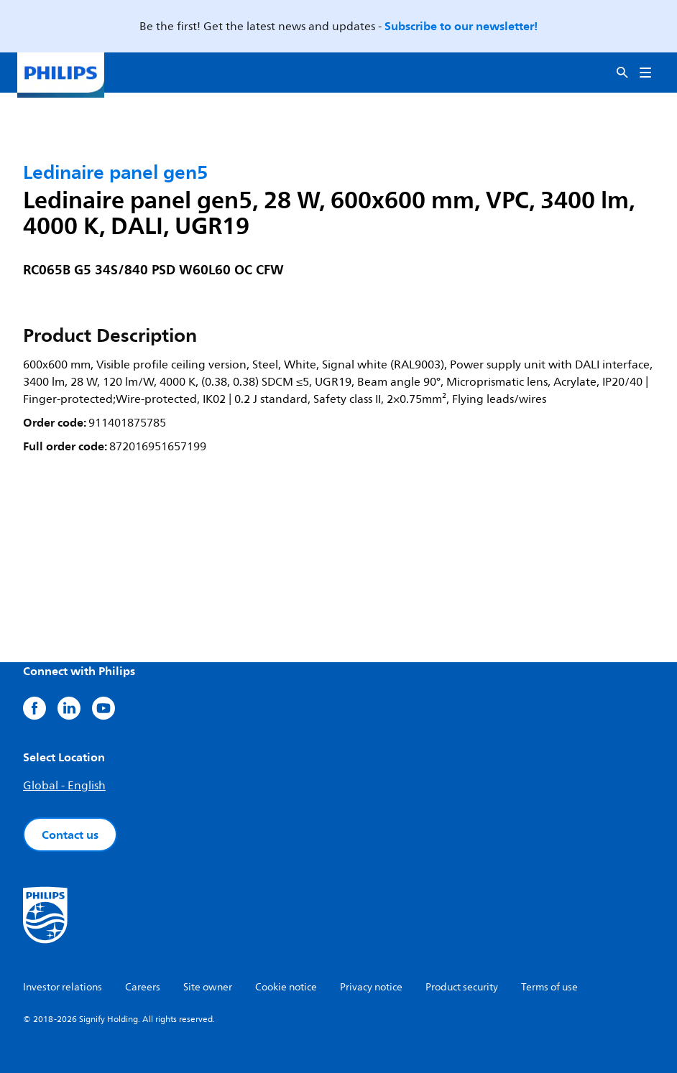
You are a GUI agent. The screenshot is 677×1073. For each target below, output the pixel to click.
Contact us (70, 835)
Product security (461, 987)
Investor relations (62, 987)
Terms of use (549, 987)
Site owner (207, 987)
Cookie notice (286, 987)
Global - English (64, 785)
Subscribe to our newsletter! (461, 26)
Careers (142, 987)
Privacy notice (371, 987)
